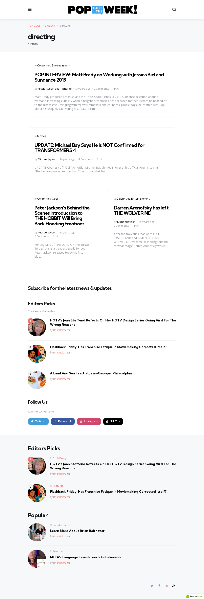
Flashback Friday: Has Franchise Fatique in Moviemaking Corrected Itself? (108, 347)
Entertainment (61, 65)
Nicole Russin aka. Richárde (55, 88)
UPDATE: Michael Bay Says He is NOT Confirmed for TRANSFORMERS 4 (89, 147)
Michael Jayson (47, 159)
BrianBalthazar (61, 330)
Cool (55, 198)
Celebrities (44, 65)
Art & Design (60, 458)
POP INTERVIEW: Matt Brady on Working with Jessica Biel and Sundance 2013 (99, 77)
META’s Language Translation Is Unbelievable (85, 557)
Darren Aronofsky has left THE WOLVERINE (141, 210)
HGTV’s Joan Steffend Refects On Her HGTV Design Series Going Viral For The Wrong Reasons (113, 322)
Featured (58, 485)
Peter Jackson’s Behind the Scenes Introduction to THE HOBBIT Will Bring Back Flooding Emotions (62, 216)
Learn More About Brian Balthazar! (77, 531)
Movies (41, 136)
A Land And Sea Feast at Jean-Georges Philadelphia (91, 373)
